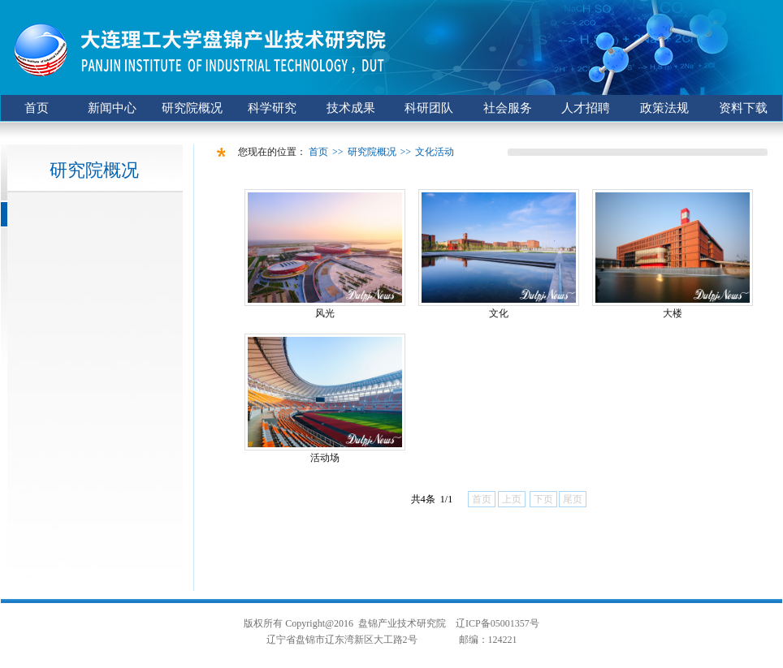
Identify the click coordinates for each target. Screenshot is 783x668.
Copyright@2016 (319, 623)
